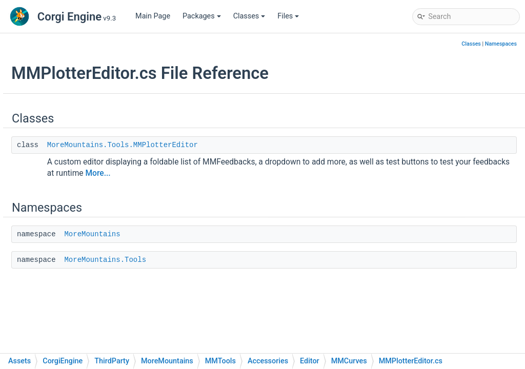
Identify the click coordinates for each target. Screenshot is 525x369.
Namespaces (501, 43)
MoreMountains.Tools (230, 260)
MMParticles (113, 277)
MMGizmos (111, 216)
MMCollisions (114, 170)
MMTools (83, 93)
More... (348, 173)
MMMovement (116, 262)
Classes (249, 16)
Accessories (96, 108)
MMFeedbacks (92, 62)
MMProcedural (116, 293)
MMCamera (111, 154)
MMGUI (104, 231)
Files (288, 16)
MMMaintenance (120, 246)
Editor (93, 123)
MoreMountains (217, 234)
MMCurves (110, 185)
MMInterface (89, 77)
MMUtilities (111, 308)
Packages (202, 16)
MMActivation (115, 139)
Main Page (152, 16)
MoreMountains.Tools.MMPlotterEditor (247, 145)
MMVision (109, 323)
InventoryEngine (94, 47)
